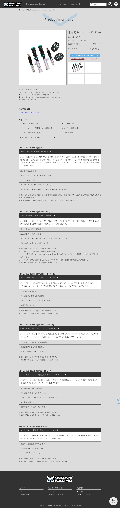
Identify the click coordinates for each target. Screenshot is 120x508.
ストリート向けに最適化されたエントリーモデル (38, 430)
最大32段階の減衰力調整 (30, 229)
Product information (60, 19)
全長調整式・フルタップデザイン (32, 393)
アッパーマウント (26, 180)
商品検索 (42, 4)
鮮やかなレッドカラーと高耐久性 (32, 351)
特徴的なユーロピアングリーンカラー (34, 407)
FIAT (21, 112)
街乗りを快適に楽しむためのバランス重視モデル (38, 328)
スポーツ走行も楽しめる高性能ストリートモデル (38, 277)
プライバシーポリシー (84, 494)
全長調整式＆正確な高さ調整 (31, 347)
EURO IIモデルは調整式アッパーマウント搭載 (37, 397)
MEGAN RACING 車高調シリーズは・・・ (35, 151)
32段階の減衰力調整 (28, 291)
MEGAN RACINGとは (33, 4)
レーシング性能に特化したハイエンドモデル (36, 215)
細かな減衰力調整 (27, 171)
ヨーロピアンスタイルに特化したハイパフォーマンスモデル (42, 374)
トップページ (23, 488)
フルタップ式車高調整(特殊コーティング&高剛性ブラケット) (42, 189)
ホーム (21, 10)
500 (26, 112)
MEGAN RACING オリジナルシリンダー (35, 185)
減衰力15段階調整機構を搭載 (31, 444)
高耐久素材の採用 (27, 305)
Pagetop (118, 404)
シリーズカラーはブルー (29, 453)
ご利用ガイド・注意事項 (77, 59)
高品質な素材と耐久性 (29, 402)
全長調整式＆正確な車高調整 (31, 296)
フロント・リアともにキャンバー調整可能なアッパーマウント (42, 238)
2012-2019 (34, 112)
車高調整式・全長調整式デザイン (32, 448)
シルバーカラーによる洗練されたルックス (35, 300)
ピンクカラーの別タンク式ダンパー (33, 243)
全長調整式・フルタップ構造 (30, 234)
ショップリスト (51, 4)
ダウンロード (66, 4)
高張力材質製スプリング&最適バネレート (35, 175)
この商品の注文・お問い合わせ (85, 55)
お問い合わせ (75, 4)
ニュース (58, 4)
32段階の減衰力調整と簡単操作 (32, 342)
